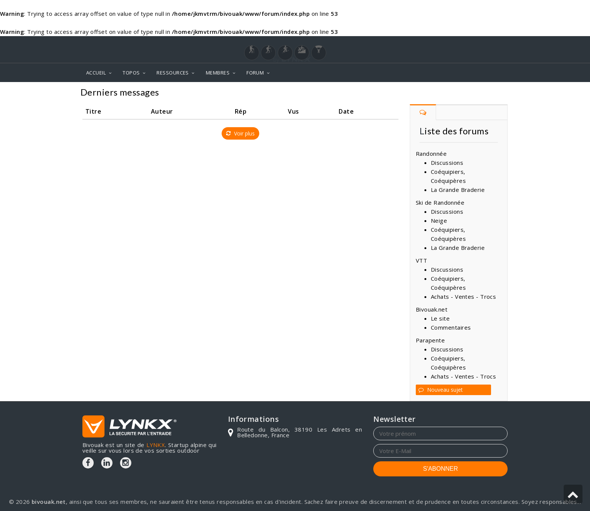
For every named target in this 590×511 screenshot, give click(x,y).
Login (470, 43)
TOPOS (131, 72)
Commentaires (451, 327)
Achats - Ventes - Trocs (463, 296)
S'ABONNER (440, 468)
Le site (440, 318)
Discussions (447, 162)
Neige (439, 220)
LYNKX (155, 445)
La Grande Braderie (458, 189)
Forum (495, 93)
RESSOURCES (173, 72)
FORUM (255, 72)
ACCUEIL (96, 72)
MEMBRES (218, 72)
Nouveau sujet (440, 389)
